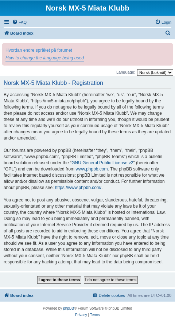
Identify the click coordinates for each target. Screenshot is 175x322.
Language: (125, 72)
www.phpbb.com (91, 169)
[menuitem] (19, 22)
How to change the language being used (44, 57)
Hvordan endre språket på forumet (38, 50)
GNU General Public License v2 (102, 162)
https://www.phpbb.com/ (78, 187)
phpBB (68, 308)
